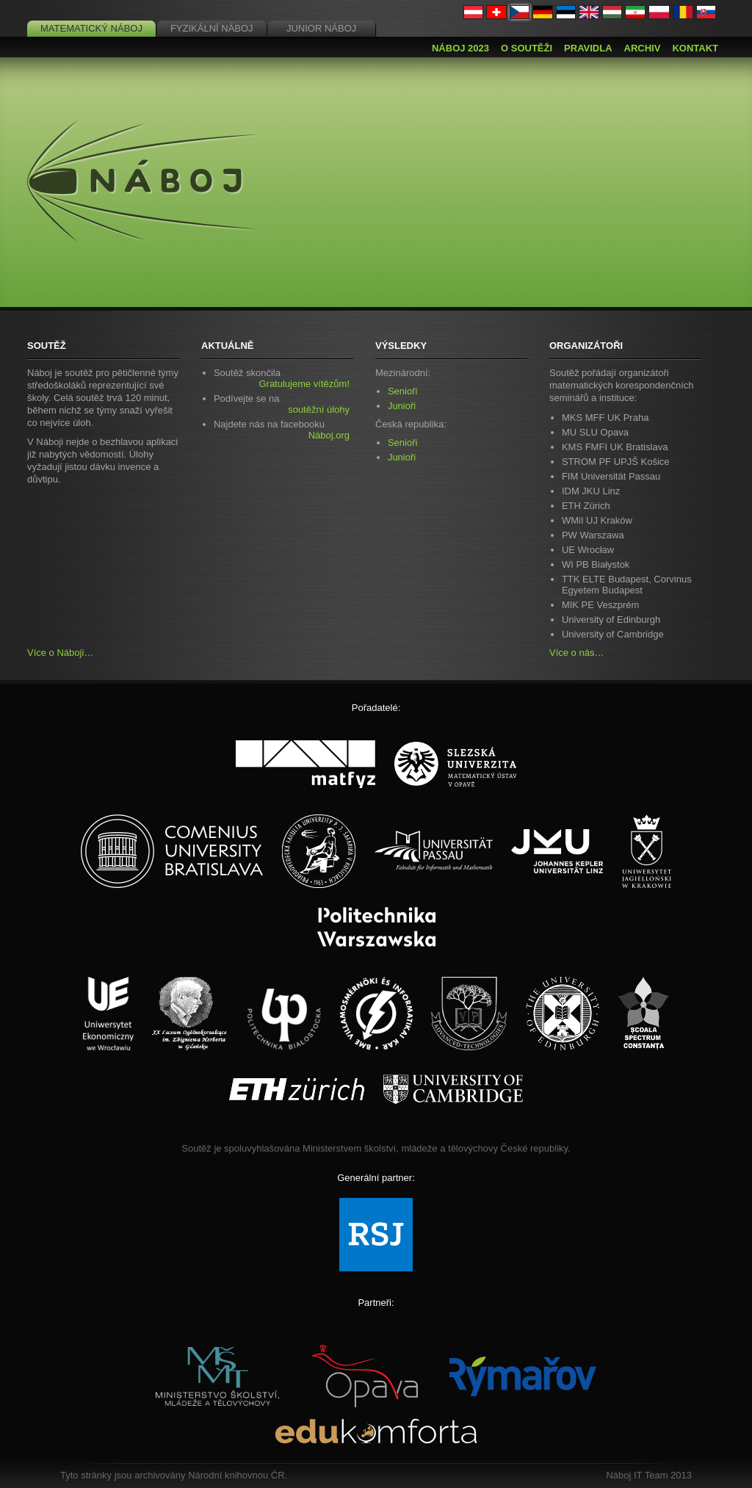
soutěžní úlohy (319, 409)
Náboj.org (329, 435)
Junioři (402, 405)
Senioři (402, 391)
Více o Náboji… (60, 652)
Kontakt (695, 48)
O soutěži (526, 48)
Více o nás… (576, 652)
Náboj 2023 (460, 48)
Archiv (642, 48)
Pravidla (588, 48)
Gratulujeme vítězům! (304, 383)
